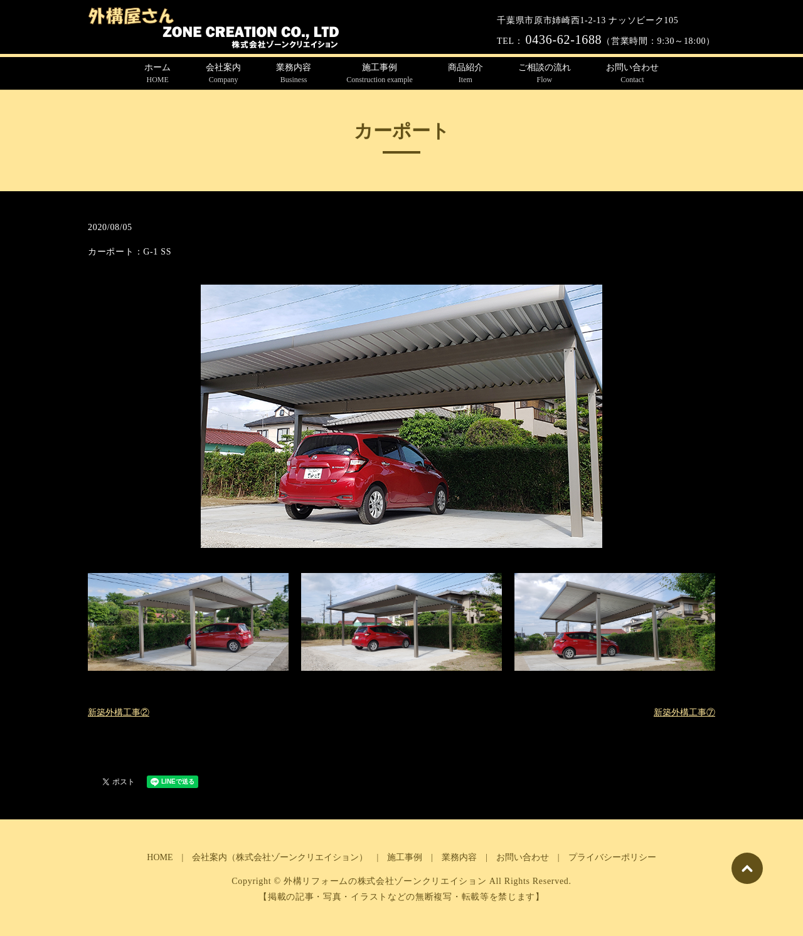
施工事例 (379, 74)
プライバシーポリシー (612, 857)
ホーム (157, 74)
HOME (160, 857)
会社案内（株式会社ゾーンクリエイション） (280, 857)
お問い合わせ (632, 74)
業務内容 (293, 74)
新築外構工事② (118, 712)
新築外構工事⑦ (684, 712)
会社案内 (223, 74)
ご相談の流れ (544, 74)
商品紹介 (465, 74)
